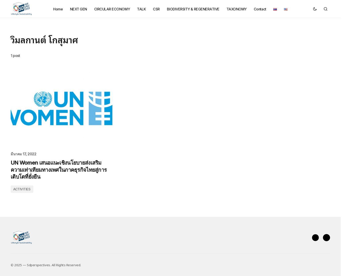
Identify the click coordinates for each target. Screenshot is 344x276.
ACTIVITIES (22, 189)
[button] (315, 8)
